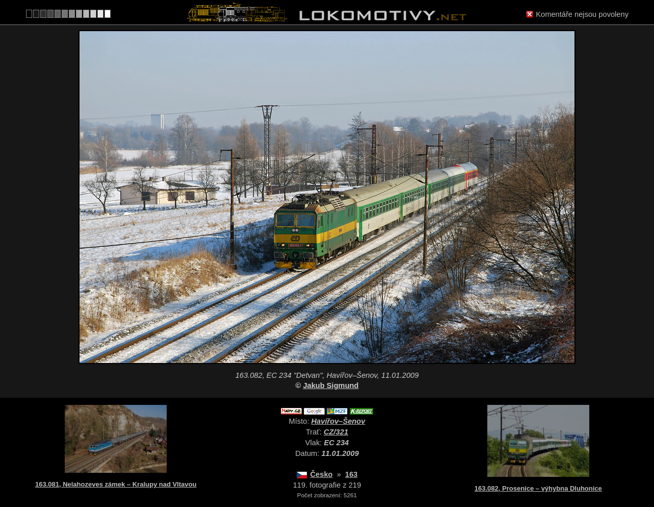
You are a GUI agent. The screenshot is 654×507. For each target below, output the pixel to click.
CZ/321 (336, 432)
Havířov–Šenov (338, 421)
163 (351, 474)
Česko (321, 474)
